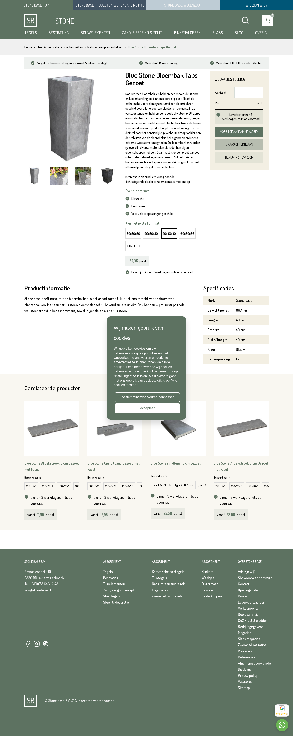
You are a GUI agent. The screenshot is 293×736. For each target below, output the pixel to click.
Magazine (244, 632)
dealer (149, 182)
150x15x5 (220, 486)
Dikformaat (210, 584)
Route (242, 596)
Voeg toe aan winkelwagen (239, 132)
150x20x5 (236, 486)
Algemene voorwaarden (255, 663)
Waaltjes (208, 577)
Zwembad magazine (252, 645)
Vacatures (245, 681)
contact (170, 182)
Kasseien (208, 590)
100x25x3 (64, 486)
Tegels (30, 32)
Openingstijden (249, 590)
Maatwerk (245, 651)
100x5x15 (94, 486)
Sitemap (244, 687)
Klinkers (207, 571)
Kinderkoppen (212, 596)
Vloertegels (111, 596)
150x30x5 (253, 486)
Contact (243, 584)
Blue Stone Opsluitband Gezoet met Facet (113, 466)
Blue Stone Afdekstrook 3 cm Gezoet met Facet (51, 466)
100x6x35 (127, 486)
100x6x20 (110, 486)
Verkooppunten (249, 608)
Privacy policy (248, 675)
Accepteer (147, 408)
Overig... (262, 32)
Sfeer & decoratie (116, 602)
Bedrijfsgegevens (250, 626)
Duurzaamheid (248, 614)
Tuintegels (159, 577)
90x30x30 (151, 233)
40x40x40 (169, 233)
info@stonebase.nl (37, 590)
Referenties (246, 657)
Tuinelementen (114, 584)
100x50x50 (134, 246)
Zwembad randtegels (167, 596)
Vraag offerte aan (239, 144)
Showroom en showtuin (255, 577)
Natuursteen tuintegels (169, 584)
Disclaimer (245, 669)
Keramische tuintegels (168, 571)
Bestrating (59, 32)
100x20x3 (47, 486)
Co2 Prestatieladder (252, 620)
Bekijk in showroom (239, 157)
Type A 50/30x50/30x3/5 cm (184, 485)
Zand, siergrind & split (142, 32)
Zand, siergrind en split (119, 590)
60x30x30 (133, 233)
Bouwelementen (95, 32)
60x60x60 (187, 233)
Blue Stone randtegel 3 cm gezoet (176, 463)
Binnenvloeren (187, 32)
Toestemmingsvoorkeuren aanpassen (147, 397)
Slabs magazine (249, 639)
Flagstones (160, 590)
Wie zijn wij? (246, 571)
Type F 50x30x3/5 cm (161, 485)
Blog (239, 32)
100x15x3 (31, 486)
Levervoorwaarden (251, 602)
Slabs (217, 32)
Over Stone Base (250, 562)
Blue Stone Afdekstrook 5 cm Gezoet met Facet (241, 466)
